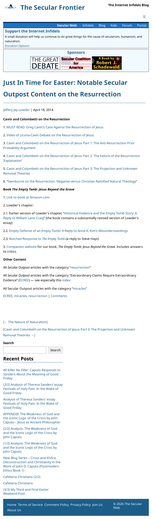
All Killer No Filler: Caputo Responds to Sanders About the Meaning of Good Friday (31, 374)
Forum (127, 25)
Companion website (22, 246)
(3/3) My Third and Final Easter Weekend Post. (26, 491)
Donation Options (17, 46)
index (66, 280)
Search (8, 343)
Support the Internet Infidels (32, 31)
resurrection (80, 267)
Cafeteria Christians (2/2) (21, 477)
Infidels (88, 25)
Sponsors (76, 52)
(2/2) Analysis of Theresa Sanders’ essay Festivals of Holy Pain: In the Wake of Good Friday (33, 388)
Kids (114, 25)
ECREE (24, 280)
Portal (141, 25)
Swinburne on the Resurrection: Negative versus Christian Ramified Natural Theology (72, 181)
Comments (59, 296)
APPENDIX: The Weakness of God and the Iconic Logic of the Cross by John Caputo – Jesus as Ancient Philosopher (31, 418)
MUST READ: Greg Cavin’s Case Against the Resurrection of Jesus (55, 127)
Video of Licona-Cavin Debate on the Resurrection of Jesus (50, 135)
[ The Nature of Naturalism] (25, 322)
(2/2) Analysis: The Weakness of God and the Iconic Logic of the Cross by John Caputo (30, 432)
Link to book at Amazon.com (28, 197)
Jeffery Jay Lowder (16, 110)
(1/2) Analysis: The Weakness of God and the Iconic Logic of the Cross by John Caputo (30, 447)
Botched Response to (37, 238)
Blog (102, 25)
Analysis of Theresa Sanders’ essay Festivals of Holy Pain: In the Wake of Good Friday (30, 403)
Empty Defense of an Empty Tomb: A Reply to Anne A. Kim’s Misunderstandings (68, 231)
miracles (79, 288)
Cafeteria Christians (18, 483)
